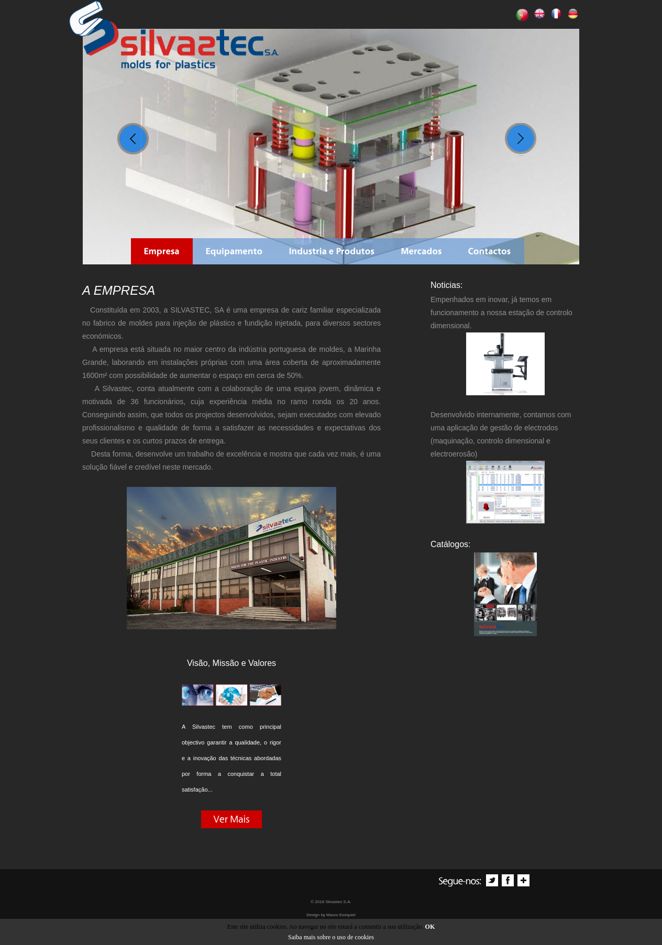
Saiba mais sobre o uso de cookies (331, 937)
